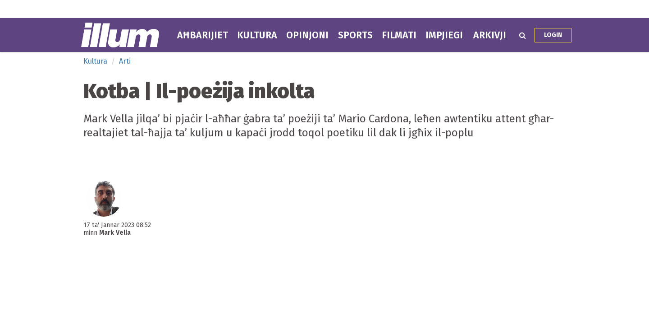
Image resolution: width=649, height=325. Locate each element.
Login (553, 35)
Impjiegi (444, 35)
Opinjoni (307, 35)
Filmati (399, 35)
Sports (355, 35)
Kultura (257, 35)
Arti (125, 61)
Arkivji (489, 35)
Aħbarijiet (202, 35)
